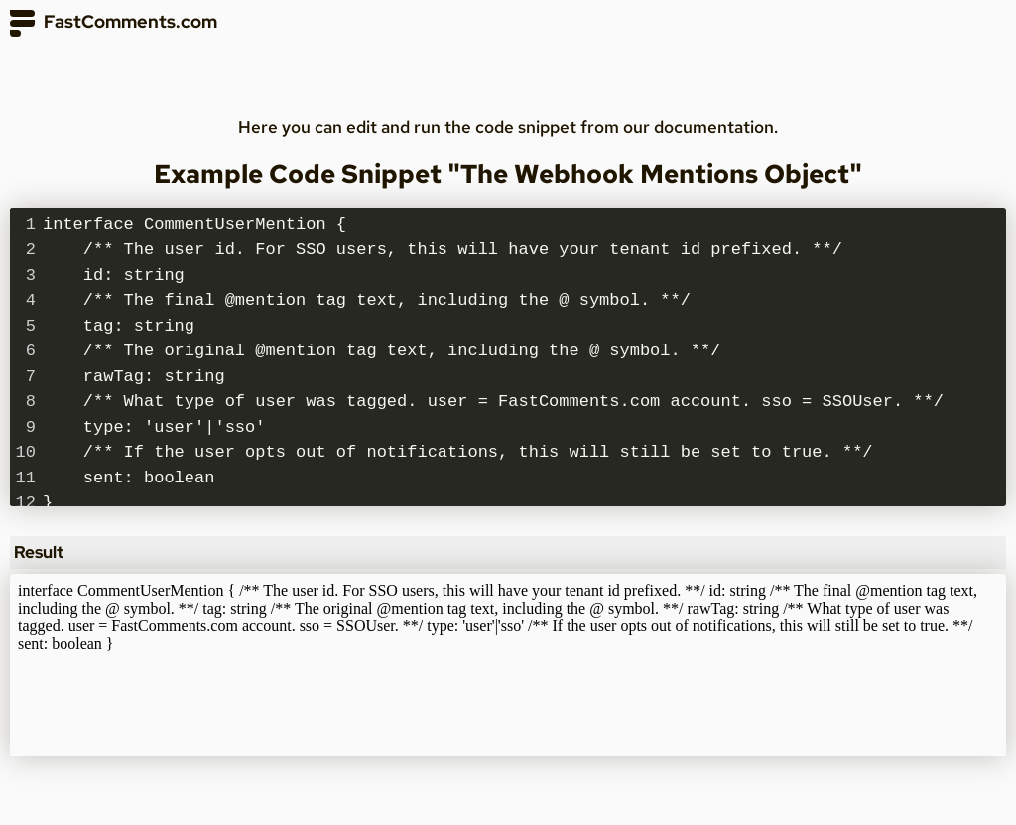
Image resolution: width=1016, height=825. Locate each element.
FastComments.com (113, 23)
